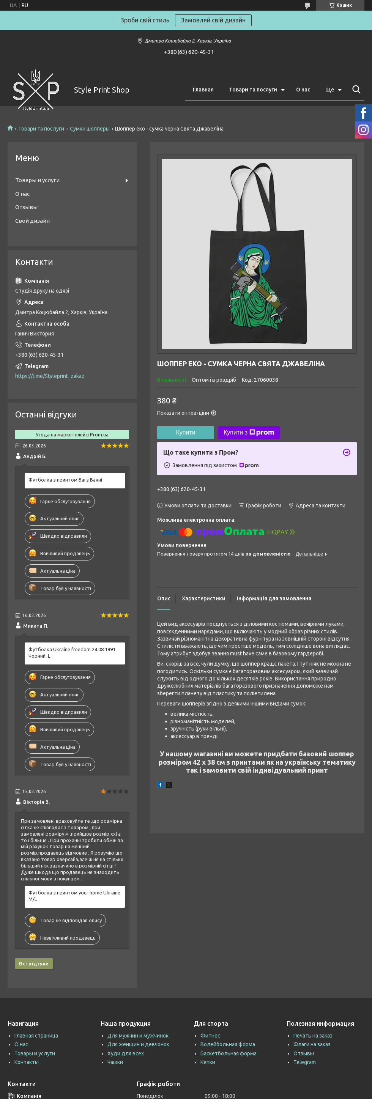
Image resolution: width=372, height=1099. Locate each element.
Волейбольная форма (227, 1044)
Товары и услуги (37, 180)
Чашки (115, 1062)
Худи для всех (125, 1053)
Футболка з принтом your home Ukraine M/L (74, 896)
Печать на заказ (313, 1036)
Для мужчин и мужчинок (138, 1036)
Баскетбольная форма (228, 1053)
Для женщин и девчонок (138, 1044)
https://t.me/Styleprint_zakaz (50, 376)
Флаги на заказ (312, 1044)
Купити (185, 432)
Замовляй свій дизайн (213, 20)
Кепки (207, 1062)
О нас (303, 90)
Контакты (26, 1062)
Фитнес (210, 1036)
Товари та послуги (253, 90)
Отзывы (26, 207)
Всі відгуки (34, 963)
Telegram (304, 1062)
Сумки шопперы (90, 129)
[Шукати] (354, 90)
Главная (203, 90)
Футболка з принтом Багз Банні (65, 479)
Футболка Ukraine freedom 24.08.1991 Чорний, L (71, 652)
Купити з (249, 432)
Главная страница (36, 1036)
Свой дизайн (32, 220)
